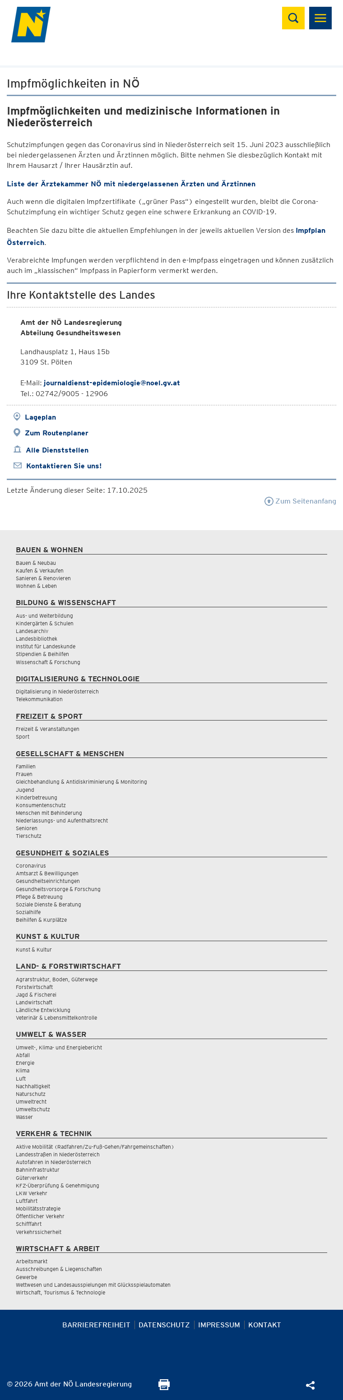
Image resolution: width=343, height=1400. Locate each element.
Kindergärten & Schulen (45, 623)
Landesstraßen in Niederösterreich (58, 1154)
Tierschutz (29, 835)
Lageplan (40, 417)
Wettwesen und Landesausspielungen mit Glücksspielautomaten (93, 1284)
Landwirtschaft (34, 1002)
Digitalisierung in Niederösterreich (57, 691)
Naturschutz (31, 1093)
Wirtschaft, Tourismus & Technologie (60, 1292)
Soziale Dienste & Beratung (48, 904)
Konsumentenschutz (41, 805)
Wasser (24, 1117)
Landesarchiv (32, 631)
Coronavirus (31, 865)
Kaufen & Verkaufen (40, 570)
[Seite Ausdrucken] (164, 1387)
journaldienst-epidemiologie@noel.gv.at (112, 383)
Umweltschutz (33, 1109)
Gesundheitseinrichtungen (48, 881)
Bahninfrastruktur (38, 1169)
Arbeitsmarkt (31, 1261)
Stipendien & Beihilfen (42, 654)
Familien (26, 766)
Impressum (219, 1325)
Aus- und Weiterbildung (44, 615)
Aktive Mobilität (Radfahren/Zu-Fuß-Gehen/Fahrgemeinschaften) (95, 1146)
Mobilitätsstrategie (38, 1208)
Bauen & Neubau (36, 562)
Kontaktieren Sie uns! (64, 466)
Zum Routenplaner (56, 433)
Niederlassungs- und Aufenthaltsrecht (62, 820)
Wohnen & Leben (36, 585)
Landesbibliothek (36, 638)
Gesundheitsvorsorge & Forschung (58, 889)
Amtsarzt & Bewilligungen (47, 873)
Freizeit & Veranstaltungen (47, 728)
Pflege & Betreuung (39, 896)
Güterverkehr (32, 1177)
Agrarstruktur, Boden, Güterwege (56, 979)
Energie (25, 1062)
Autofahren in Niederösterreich (53, 1162)
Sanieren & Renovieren (43, 578)
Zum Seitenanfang (300, 501)
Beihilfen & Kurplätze (41, 919)
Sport (22, 736)
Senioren (26, 828)
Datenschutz (164, 1325)
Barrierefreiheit (96, 1325)
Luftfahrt (26, 1200)
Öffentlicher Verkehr (40, 1216)
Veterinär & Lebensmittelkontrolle (56, 1017)
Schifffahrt (29, 1223)
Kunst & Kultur (34, 949)
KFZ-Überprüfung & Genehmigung (57, 1185)
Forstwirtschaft (34, 987)
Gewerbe (26, 1277)
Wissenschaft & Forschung (48, 662)
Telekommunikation (39, 699)
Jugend (25, 789)
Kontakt (264, 1325)
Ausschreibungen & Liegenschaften (59, 1269)
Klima (22, 1070)
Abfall (23, 1055)
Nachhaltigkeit (33, 1086)
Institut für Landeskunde (45, 646)
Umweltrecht (31, 1101)
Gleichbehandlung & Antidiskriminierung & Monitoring (81, 781)
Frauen (24, 774)
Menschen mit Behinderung (49, 812)
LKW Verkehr (31, 1193)
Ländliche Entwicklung (43, 1010)
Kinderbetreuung (36, 797)
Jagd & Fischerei (36, 994)
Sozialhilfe (28, 912)
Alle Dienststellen (57, 450)
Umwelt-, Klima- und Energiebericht (59, 1047)
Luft (21, 1078)
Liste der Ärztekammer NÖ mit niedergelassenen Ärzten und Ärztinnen (131, 184)
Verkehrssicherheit (38, 1232)
